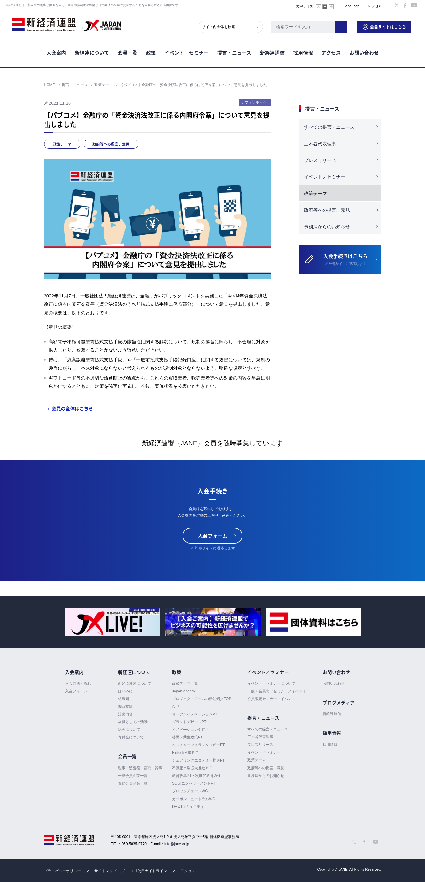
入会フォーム (212, 535)
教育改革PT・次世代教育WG (196, 776)
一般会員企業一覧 (133, 776)
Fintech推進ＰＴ (185, 752)
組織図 (123, 699)
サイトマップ (105, 871)
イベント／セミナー (186, 52)
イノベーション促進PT (191, 729)
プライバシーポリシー (62, 871)
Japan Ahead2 (184, 691)
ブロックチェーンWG (190, 791)
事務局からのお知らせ (327, 226)
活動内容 (125, 714)
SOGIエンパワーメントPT (193, 783)
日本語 (378, 6)
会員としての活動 (133, 722)
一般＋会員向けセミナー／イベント (276, 691)
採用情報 (303, 52)
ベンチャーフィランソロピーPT (198, 745)
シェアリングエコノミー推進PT (198, 760)
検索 (344, 26)
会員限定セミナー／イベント (271, 699)
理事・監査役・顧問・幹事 (140, 768)
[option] (112, 622)
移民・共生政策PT (187, 737)
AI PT (176, 706)
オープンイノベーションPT (194, 714)
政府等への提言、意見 (110, 144)
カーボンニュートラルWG (193, 799)
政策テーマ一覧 (185, 683)
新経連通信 (272, 52)
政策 (151, 52)
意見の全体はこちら (72, 408)
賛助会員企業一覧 (133, 783)
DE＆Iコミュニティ (188, 807)
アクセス (331, 52)
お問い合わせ (364, 52)
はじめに (125, 691)
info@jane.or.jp (176, 844)
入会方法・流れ (78, 683)
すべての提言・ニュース (329, 127)
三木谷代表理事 (320, 143)
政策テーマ (62, 144)
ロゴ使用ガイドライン (148, 871)
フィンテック (256, 102)
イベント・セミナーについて (271, 683)
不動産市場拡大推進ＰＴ (192, 768)
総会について (129, 729)
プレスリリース (320, 160)
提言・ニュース (234, 52)
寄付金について (131, 737)
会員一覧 (127, 52)
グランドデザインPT (189, 722)
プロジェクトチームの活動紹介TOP (201, 699)
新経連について (92, 52)
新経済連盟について (134, 683)
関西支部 (125, 706)
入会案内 (56, 52)
